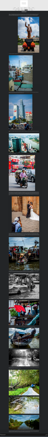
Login (47, 434)
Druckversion (2, 434)
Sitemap (5, 434)
